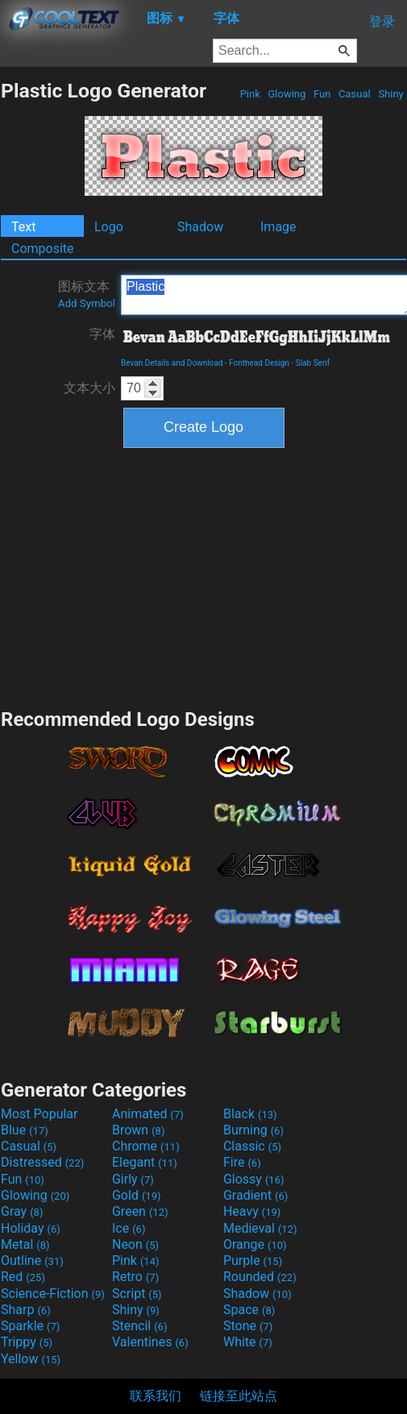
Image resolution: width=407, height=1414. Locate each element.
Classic (252, 1146)
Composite (42, 248)
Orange (255, 1244)
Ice (128, 1228)
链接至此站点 (238, 1396)
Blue (24, 1130)
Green (140, 1211)
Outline (32, 1260)
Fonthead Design (259, 363)
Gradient (255, 1195)
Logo (108, 226)
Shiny (391, 94)
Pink (250, 94)
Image (278, 226)
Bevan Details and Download (171, 363)
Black (250, 1114)
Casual (354, 94)
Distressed (42, 1162)
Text (23, 226)
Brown (138, 1130)
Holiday (30, 1228)
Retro (135, 1276)
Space (249, 1309)
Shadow (200, 226)
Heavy (251, 1211)
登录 (382, 21)
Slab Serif (313, 363)
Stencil (139, 1325)
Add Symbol (86, 303)
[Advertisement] (204, 576)
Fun (322, 94)
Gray (22, 1211)
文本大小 (89, 388)
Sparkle (30, 1325)
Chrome (146, 1146)
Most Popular (39, 1114)
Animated (148, 1114)
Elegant (144, 1162)
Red (23, 1276)
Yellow (30, 1358)
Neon (135, 1244)
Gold (136, 1195)
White (247, 1342)
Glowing (286, 94)
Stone (247, 1325)
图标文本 (86, 294)
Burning (253, 1130)
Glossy (253, 1179)
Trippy (26, 1342)
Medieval (260, 1228)
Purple (252, 1260)
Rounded (260, 1276)
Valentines (150, 1342)
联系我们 (155, 1396)
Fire (242, 1162)
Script (137, 1293)
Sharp (26, 1309)
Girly (133, 1179)
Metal (25, 1244)
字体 (102, 334)
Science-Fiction (53, 1293)
